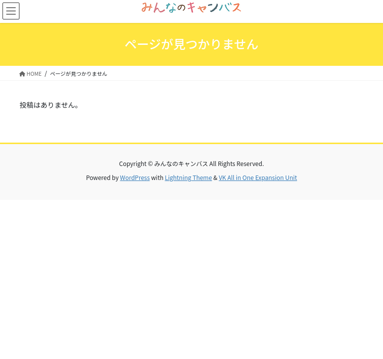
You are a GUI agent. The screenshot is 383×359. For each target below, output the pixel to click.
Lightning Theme (188, 177)
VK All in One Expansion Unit (258, 177)
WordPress (135, 177)
